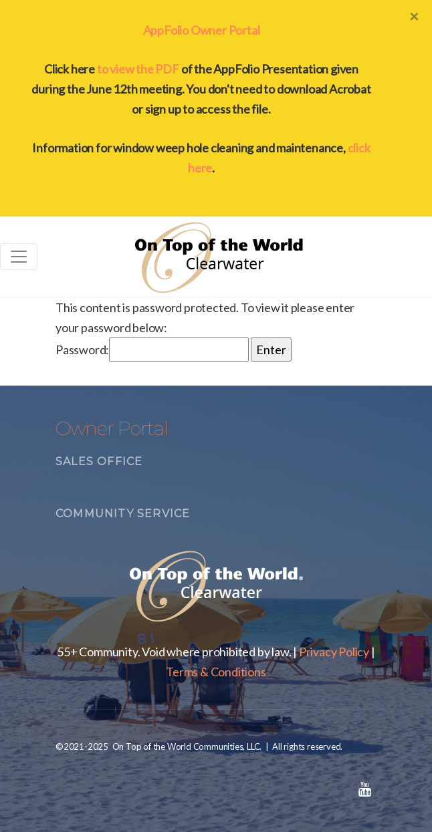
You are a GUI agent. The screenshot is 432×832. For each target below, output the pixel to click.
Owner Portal (112, 428)
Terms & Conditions (215, 671)
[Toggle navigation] (18, 256)
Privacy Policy (334, 651)
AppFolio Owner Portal (201, 30)
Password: (152, 349)
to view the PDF (138, 68)
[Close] (414, 16)
